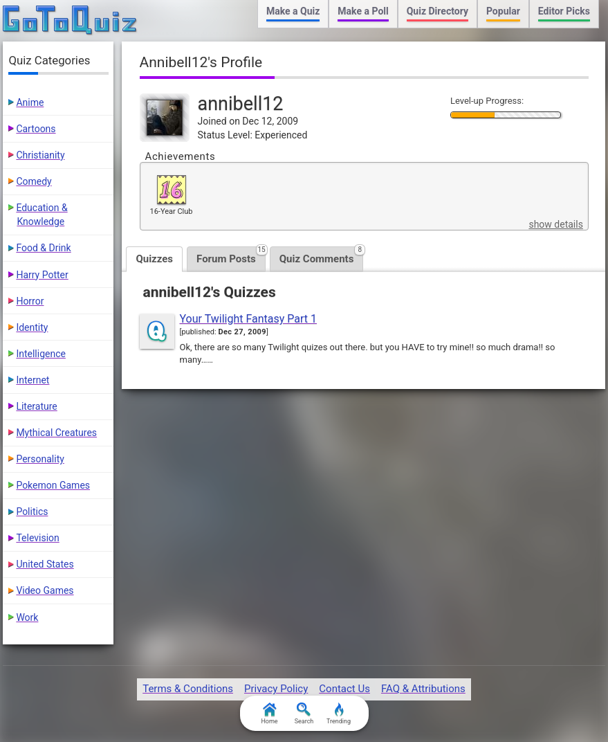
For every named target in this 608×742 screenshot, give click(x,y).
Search (304, 714)
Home (269, 714)
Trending (338, 714)
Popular (503, 11)
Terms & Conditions (187, 688)
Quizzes (154, 259)
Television (37, 537)
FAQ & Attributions (423, 688)
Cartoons (35, 128)
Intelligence (41, 353)
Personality (40, 458)
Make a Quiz (293, 11)
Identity (32, 327)
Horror (30, 301)
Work (27, 617)
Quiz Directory (437, 11)
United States (44, 564)
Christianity (40, 155)
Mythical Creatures (56, 432)
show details (555, 224)
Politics (32, 511)
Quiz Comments (321, 255)
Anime (30, 102)
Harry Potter (42, 274)
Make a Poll (363, 11)
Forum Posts (231, 255)
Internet (32, 380)
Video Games (44, 590)
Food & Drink (43, 247)
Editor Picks (564, 11)
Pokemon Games (53, 485)
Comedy (33, 181)
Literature (36, 406)
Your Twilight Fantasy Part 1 (248, 318)
